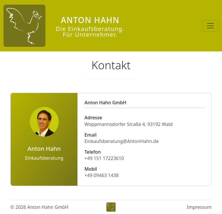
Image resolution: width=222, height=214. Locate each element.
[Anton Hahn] (63, 25)
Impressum (199, 207)
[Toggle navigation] (210, 25)
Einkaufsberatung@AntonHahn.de (121, 141)
